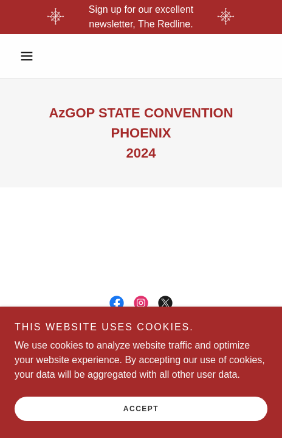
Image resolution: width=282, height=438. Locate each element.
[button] (33, 56)
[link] (117, 303)
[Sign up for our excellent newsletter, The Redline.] (141, 17)
